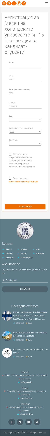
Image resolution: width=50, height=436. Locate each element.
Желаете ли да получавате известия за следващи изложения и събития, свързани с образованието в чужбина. (22, 160)
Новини (22, 249)
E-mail (11, 76)
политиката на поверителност (23, 181)
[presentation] (29, 196)
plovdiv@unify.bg (26, 414)
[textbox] (25, 120)
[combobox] (25, 120)
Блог (36, 249)
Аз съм (11, 63)
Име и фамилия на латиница (20, 89)
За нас (21, 253)
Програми (38, 253)
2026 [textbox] (12, 132)
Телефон (12, 103)
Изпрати (23, 289)
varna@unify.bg (26, 398)
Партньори (8, 257)
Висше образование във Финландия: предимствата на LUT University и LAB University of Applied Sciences (30, 315)
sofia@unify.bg (26, 382)
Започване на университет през (21, 128)
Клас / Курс (13, 140)
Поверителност (25, 257)
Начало (6, 249)
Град (10, 116)
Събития (7, 253)
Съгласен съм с (23, 180)
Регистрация (25, 207)
